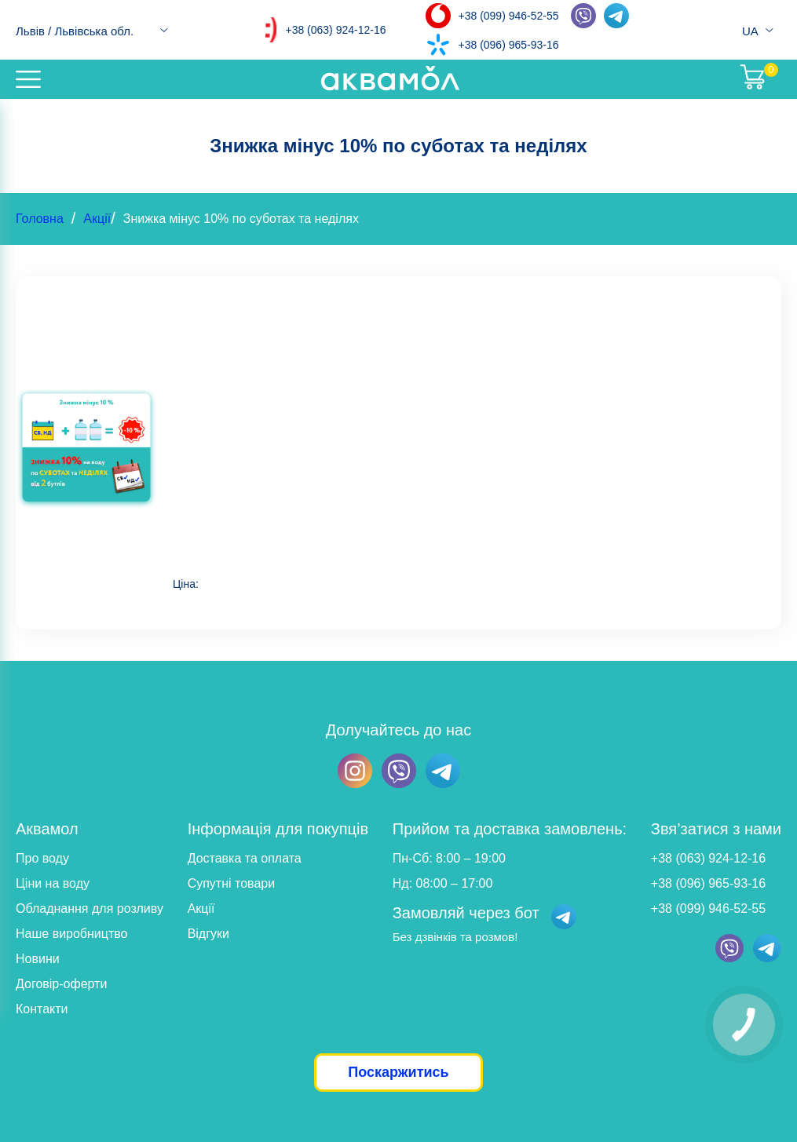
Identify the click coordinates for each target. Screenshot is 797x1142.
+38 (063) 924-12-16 (335, 30)
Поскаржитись (398, 1072)
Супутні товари (231, 883)
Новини (38, 958)
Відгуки (208, 933)
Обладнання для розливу (89, 908)
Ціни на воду (53, 883)
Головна (40, 218)
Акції (97, 218)
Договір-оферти (61, 984)
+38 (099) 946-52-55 (509, 15)
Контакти (42, 1009)
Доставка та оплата (245, 858)
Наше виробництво (72, 933)
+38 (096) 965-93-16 (509, 44)
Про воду (42, 858)
